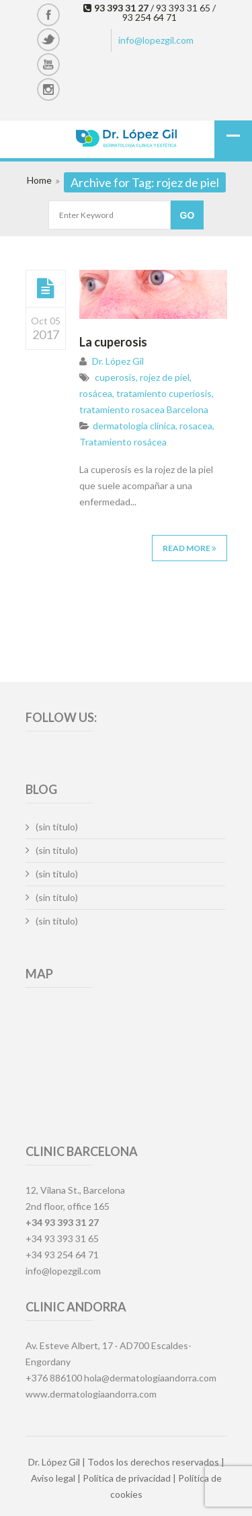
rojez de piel (165, 377)
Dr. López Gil (118, 361)
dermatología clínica (134, 425)
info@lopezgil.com (156, 40)
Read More (189, 548)
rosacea (195, 425)
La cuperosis (113, 341)
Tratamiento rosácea (123, 441)
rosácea (95, 393)
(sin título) (57, 826)
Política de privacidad (127, 1478)
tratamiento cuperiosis (164, 393)
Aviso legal (53, 1478)
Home (39, 180)
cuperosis (115, 377)
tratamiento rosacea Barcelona (143, 409)
